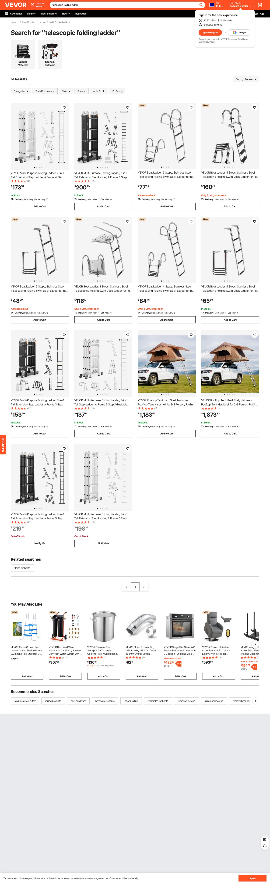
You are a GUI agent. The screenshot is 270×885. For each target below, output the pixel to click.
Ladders (42, 22)
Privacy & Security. (130, 878)
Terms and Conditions (238, 39)
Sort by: (240, 79)
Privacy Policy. (208, 42)
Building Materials (27, 22)
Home (13, 22)
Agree (253, 878)
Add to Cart (39, 206)
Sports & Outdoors (50, 63)
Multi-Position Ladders (60, 22)
